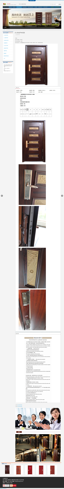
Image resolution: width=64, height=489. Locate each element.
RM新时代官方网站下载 (3, 488)
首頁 (4, 29)
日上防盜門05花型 (19, 406)
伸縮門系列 (5, 50)
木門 (4, 58)
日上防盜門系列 (6, 35)
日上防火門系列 (6, 45)
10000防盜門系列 (6, 40)
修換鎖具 (5, 53)
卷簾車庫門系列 (6, 48)
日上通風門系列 (6, 37)
